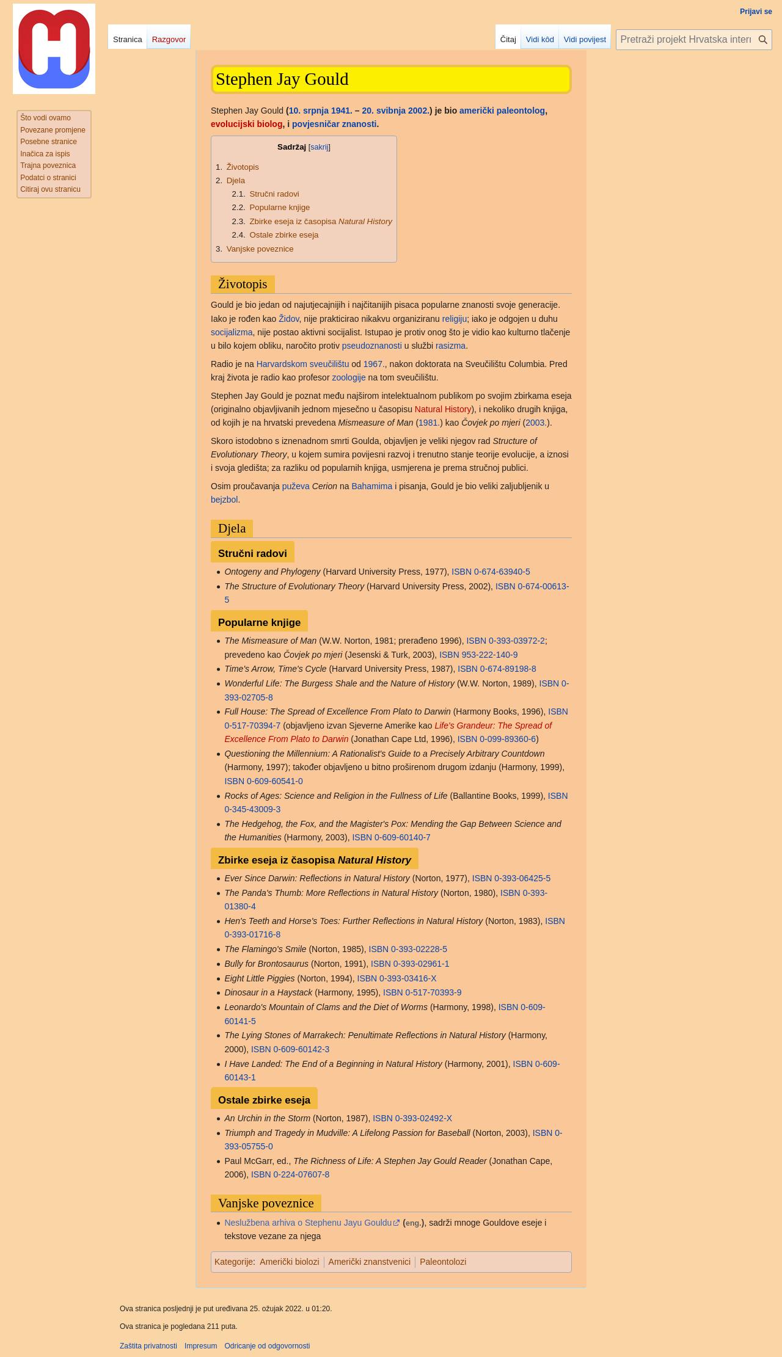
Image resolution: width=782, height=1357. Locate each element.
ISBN (461, 572)
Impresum (201, 1346)
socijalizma (231, 332)
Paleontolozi (443, 1262)
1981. (429, 422)
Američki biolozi (289, 1262)
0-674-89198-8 (508, 669)
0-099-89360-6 (508, 739)
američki (476, 110)
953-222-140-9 (490, 655)
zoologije (348, 377)
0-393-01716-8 (252, 934)
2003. (536, 422)
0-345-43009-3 (252, 809)
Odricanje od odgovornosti (267, 1346)
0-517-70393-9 (434, 992)
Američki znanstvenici (370, 1262)
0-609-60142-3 (302, 1049)
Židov (289, 319)
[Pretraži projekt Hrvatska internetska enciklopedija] (694, 39)
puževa (296, 486)
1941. (342, 110)
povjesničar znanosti (334, 124)
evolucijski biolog (246, 124)
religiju (454, 319)
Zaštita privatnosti (148, 1346)
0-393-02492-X (423, 1118)
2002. (418, 110)
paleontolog (521, 110)
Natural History (443, 409)
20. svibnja (384, 110)
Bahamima (371, 486)
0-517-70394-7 (252, 725)
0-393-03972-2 (517, 641)
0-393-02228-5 (419, 949)
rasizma (451, 346)
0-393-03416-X (407, 978)
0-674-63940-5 (502, 572)
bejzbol (224, 499)
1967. (374, 364)
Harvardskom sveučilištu (303, 364)
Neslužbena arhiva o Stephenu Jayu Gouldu (308, 1223)
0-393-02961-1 (421, 964)
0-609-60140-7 (403, 837)
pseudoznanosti (372, 346)
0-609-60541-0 (275, 781)
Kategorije (233, 1262)
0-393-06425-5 (522, 878)
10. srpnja (309, 110)
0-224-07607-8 (302, 1174)
